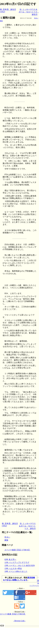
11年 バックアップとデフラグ (16, 562)
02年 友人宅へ (10, 559)
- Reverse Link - (19, 621)
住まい (36, 18)
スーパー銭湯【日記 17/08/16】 (17, 550)
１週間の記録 (7, 17)
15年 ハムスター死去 (13, 568)
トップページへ (34, 585)
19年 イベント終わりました (15, 571)
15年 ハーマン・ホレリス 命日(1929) (19, 565)
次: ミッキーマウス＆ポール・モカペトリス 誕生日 (27, 526)
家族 (1, 21)
